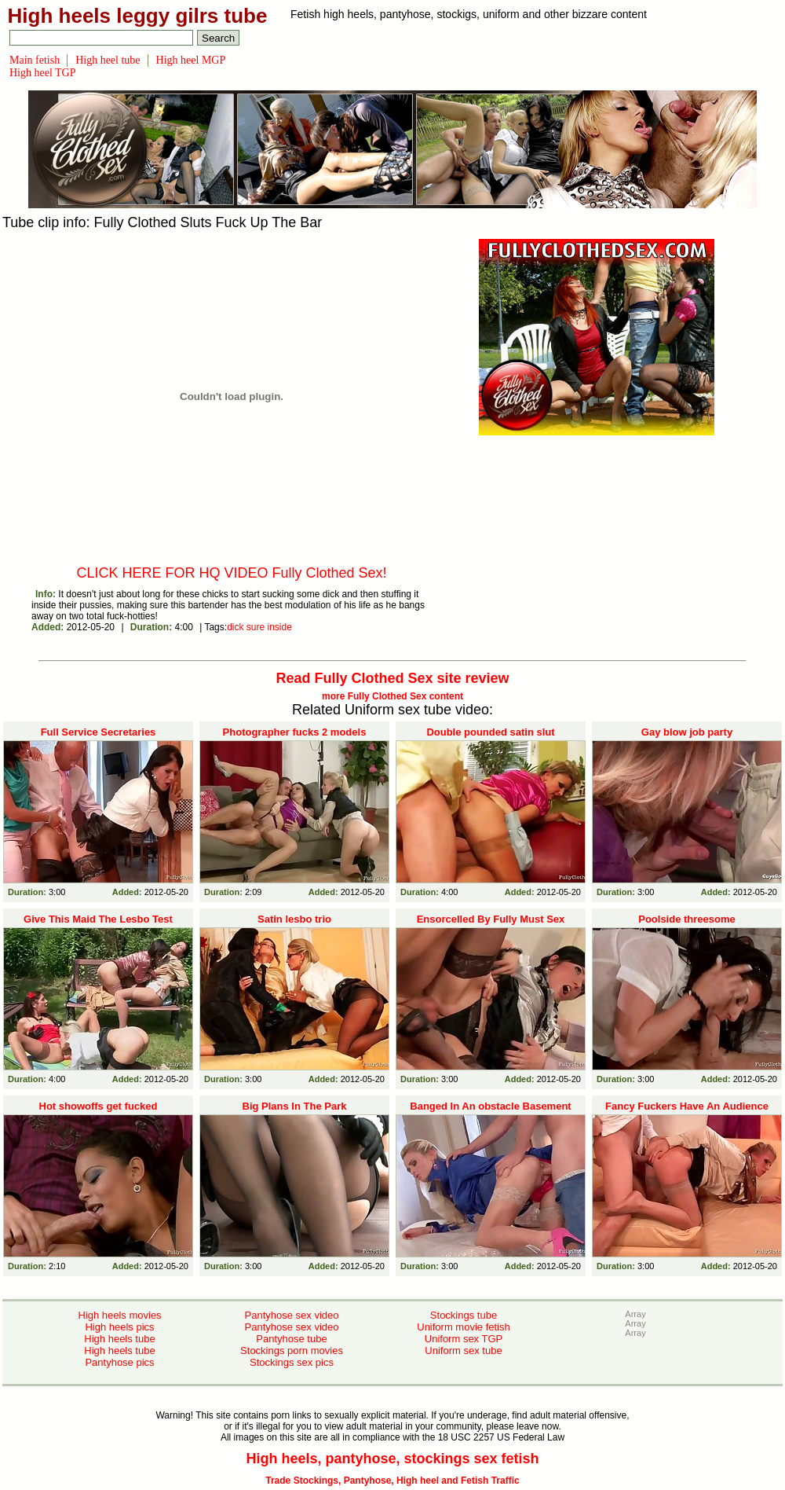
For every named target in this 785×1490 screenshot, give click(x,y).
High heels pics (119, 1327)
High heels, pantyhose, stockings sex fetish (392, 1458)
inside (280, 627)
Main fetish (34, 60)
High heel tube (107, 60)
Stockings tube (463, 1315)
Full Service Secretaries (98, 732)
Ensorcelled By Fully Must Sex (491, 919)
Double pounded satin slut (490, 732)
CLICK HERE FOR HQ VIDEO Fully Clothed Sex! (231, 573)
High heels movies (119, 1315)
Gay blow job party (686, 732)
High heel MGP (191, 60)
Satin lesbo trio (294, 919)
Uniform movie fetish (463, 1327)
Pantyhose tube (291, 1339)
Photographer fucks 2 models (295, 732)
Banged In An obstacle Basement (490, 1106)
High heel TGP (42, 73)
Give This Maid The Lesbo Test (98, 919)
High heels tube (119, 1339)
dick (235, 627)
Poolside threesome (687, 919)
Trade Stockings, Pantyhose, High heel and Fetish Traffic (392, 1480)
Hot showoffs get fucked (98, 1106)
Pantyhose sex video (292, 1315)
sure (255, 627)
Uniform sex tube (463, 1350)
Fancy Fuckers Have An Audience (687, 1106)
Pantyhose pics (119, 1362)
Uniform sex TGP (463, 1339)
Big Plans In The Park (295, 1106)
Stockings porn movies (291, 1350)
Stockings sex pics (292, 1362)
